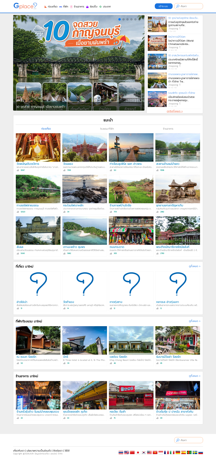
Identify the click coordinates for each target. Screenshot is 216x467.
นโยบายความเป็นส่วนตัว (39, 450)
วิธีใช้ (67, 450)
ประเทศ (105, 6)
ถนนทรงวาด (117, 247)
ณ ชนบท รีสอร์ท (26, 357)
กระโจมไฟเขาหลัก (73, 205)
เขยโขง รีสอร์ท (118, 357)
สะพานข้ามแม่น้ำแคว (167, 164)
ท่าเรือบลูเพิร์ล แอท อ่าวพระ (126, 164)
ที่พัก (63, 6)
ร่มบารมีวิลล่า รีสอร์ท (168, 357)
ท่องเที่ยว (50, 6)
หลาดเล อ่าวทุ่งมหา (167, 302)
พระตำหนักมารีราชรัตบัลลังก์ (172, 247)
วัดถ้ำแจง (68, 302)
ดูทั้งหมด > (194, 266)
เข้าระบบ (164, 6)
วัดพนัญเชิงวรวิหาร (28, 164)
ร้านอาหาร (77, 6)
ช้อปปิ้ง (91, 6)
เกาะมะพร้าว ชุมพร (74, 247)
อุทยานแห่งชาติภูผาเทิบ (169, 205)
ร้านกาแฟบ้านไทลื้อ (120, 205)
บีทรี (65, 357)
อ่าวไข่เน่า (22, 302)
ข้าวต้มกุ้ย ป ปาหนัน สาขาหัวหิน (174, 411)
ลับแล (20, 247)
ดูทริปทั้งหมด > (175, 111)
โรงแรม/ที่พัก (107, 129)
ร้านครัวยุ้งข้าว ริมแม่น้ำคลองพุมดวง (38, 411)
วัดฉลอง (68, 164)
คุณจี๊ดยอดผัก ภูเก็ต (75, 411)
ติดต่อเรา (58, 450)
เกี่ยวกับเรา (19, 450)
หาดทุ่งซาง (116, 302)
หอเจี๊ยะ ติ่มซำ (118, 411)
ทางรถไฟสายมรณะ (28, 205)
